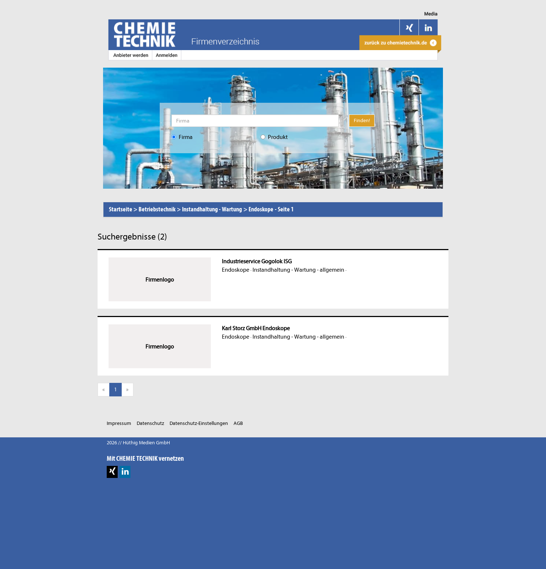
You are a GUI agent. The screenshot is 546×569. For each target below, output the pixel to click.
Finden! (362, 120)
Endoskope (235, 270)
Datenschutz (150, 423)
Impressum (119, 423)
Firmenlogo (159, 279)
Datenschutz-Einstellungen (199, 423)
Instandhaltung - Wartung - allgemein (298, 270)
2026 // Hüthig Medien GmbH (138, 443)
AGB (238, 423)
